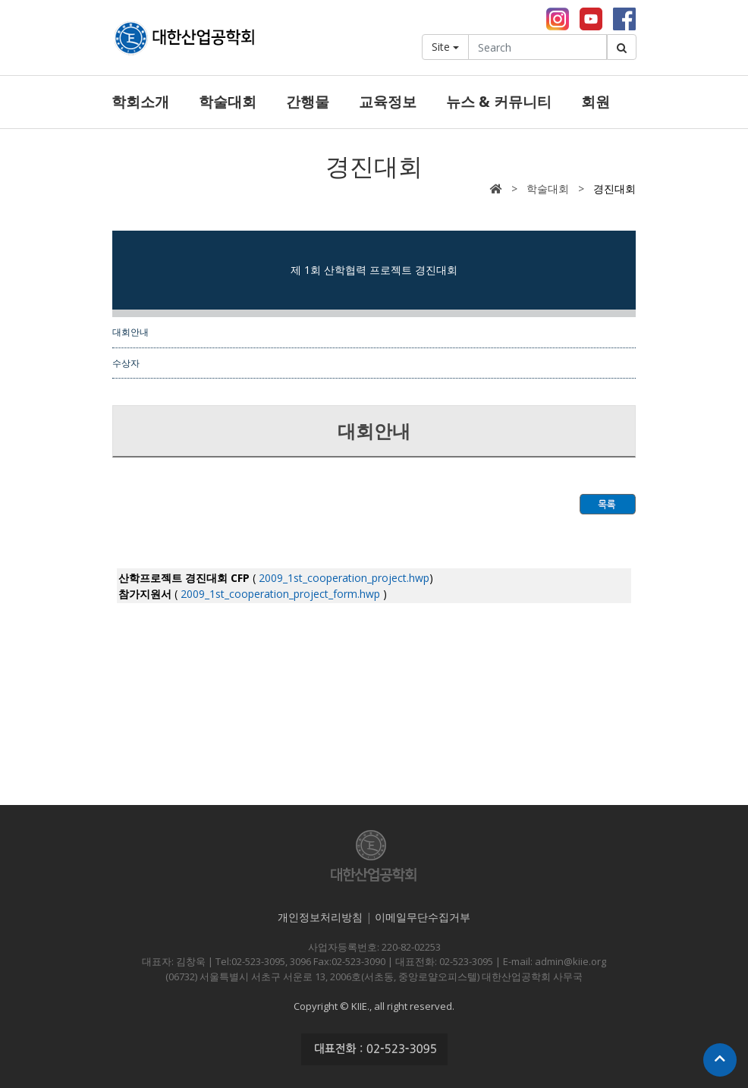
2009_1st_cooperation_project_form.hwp (279, 593)
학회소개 (140, 102)
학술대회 (227, 102)
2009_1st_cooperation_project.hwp (342, 578)
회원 (595, 102)
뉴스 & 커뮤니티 (499, 102)
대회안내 (130, 331)
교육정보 (387, 102)
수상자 (126, 363)
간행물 (307, 102)
